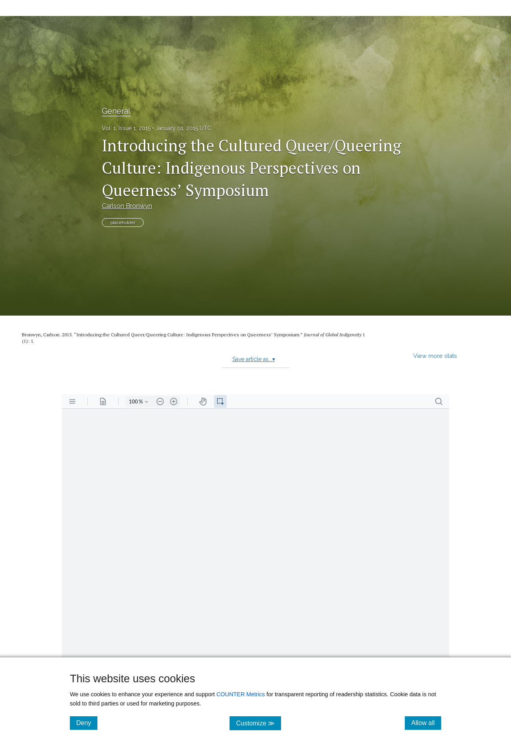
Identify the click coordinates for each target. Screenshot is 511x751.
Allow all (426, 722)
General (116, 111)
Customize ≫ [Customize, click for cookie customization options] (258, 723)
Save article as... (253, 359)
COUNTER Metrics (240, 694)
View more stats (435, 355)
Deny (86, 722)
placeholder (122, 222)
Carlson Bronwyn (127, 206)
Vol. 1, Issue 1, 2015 (126, 128)
